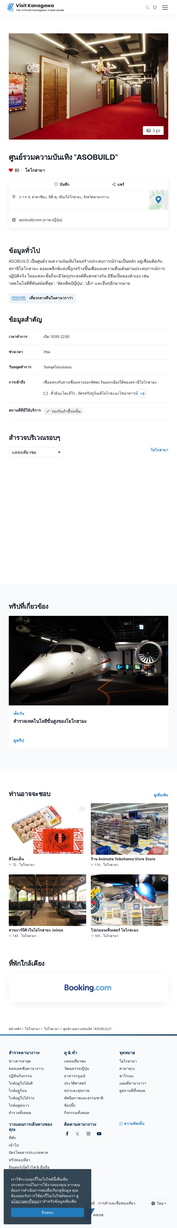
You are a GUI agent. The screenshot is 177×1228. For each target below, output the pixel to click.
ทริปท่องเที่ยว (19, 1159)
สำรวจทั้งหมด (20, 1112)
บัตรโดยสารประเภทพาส (28, 1152)
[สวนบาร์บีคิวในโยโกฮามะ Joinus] (47, 906)
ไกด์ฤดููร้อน (18, 1090)
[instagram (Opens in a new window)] (88, 1134)
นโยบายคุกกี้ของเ (25, 1201)
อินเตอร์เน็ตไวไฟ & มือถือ (29, 1167)
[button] (155, 7)
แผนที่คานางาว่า (132, 1083)
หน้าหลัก (15, 1029)
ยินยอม (47, 1212)
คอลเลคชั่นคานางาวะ (26, 1068)
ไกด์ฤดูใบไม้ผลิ (21, 1083)
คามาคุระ (127, 1068)
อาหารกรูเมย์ (74, 1075)
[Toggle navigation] (165, 7)
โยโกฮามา (35, 170)
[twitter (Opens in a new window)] (77, 1134)
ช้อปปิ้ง (69, 1105)
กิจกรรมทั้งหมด (76, 1112)
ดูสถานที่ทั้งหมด (132, 1090)
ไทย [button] (157, 1203)
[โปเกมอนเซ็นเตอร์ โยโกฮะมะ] (129, 906)
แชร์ (118, 184)
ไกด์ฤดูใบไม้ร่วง (21, 1097)
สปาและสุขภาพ (76, 1090)
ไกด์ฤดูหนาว (19, 1105)
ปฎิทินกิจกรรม (20, 1075)
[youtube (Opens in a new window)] (99, 1134)
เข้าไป (14, 1145)
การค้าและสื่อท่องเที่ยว (116, 1203)
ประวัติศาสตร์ (75, 1083)
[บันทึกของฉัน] (155, 7)
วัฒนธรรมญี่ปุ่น (76, 1068)
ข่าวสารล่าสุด (20, 1061)
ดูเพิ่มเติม (161, 794)
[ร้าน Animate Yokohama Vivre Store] (129, 835)
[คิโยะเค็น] (47, 835)
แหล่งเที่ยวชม (75, 1061)
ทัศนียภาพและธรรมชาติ (83, 1097)
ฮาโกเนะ (126, 1075)
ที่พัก (12, 1137)
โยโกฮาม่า (128, 1061)
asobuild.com (30, 219)
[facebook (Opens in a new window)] (67, 1134)
